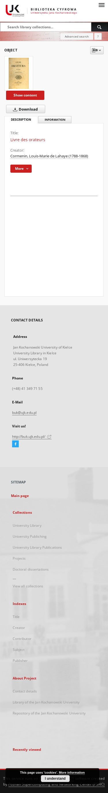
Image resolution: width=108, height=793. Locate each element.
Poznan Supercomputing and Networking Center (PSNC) (56, 784)
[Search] (99, 26)
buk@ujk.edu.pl (24, 412)
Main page (20, 495)
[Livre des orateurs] (18, 73)
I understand (55, 779)
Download (24, 109)
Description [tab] (21, 120)
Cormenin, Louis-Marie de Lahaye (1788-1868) (49, 156)
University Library (27, 525)
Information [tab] (55, 120)
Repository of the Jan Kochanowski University (49, 713)
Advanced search (77, 36)
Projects (19, 558)
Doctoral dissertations (31, 569)
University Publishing (30, 536)
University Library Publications (37, 547)
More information (72, 772)
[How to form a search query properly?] (98, 36)
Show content (25, 95)
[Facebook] (15, 444)
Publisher (20, 660)
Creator (19, 627)
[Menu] (101, 4)
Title (16, 616)
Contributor (22, 638)
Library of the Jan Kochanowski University (46, 702)
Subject (19, 649)
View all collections (28, 586)
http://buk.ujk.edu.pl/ (32, 436)
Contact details (25, 691)
